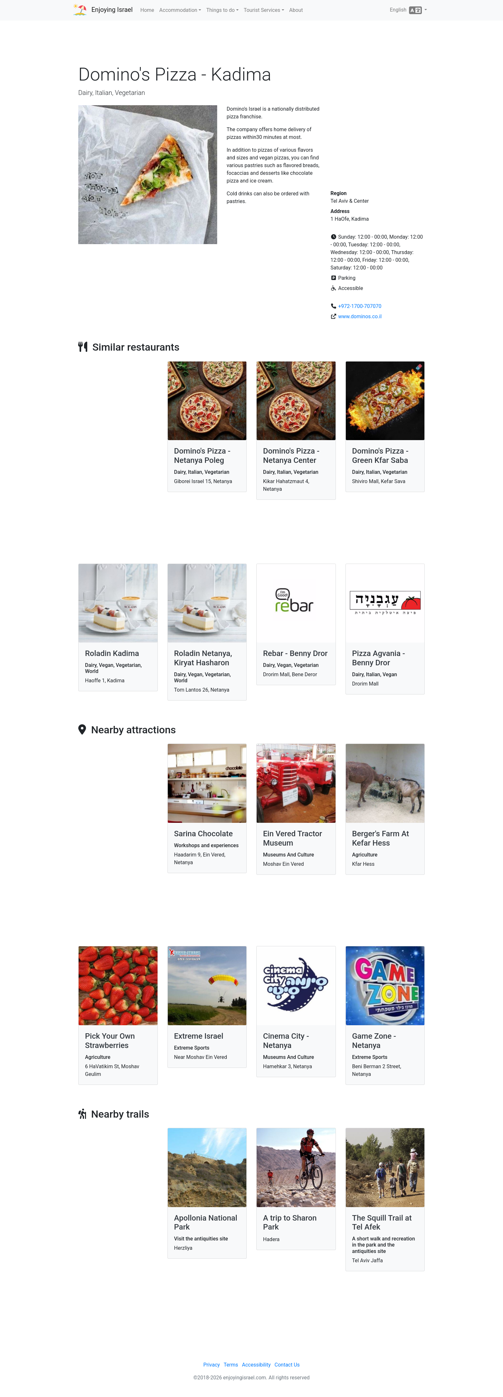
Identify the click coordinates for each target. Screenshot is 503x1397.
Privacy (211, 1365)
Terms (231, 1365)
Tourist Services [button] (262, 10)
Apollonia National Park (205, 1223)
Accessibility (256, 1365)
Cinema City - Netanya (286, 1041)
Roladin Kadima (112, 653)
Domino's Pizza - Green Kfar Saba (380, 456)
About (296, 10)
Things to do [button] (220, 10)
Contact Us (287, 1365)
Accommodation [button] (178, 10)
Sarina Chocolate (203, 833)
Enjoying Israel (112, 9)
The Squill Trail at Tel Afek (382, 1223)
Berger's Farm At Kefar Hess (380, 838)
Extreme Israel (199, 1036)
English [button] (406, 10)
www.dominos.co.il (359, 316)
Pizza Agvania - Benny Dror (378, 658)
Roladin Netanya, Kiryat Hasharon (203, 658)
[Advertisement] (251, 44)
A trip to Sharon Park (290, 1223)
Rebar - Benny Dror (295, 653)
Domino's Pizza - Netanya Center (291, 456)
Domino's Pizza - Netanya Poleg (202, 456)
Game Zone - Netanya (374, 1041)
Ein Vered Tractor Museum (292, 838)
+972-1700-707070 (359, 306)
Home (147, 10)
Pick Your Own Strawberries (110, 1041)
